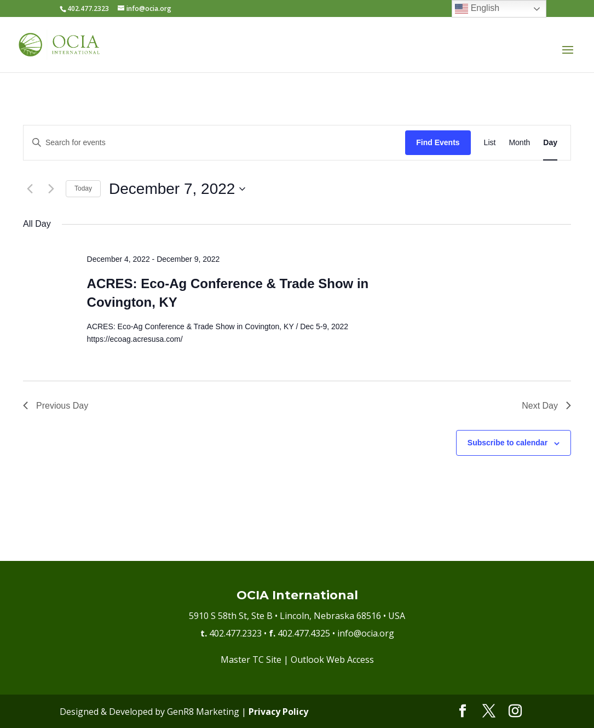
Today (83, 188)
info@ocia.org (365, 633)
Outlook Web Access (332, 660)
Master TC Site (251, 660)
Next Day (546, 405)
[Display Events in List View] (490, 142)
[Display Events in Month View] (519, 142)
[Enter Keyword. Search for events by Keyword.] (214, 142)
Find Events (437, 142)
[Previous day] (29, 189)
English (477, 8)
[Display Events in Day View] (550, 142)
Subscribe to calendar (507, 442)
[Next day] (50, 189)
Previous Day (55, 405)
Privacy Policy (278, 712)
